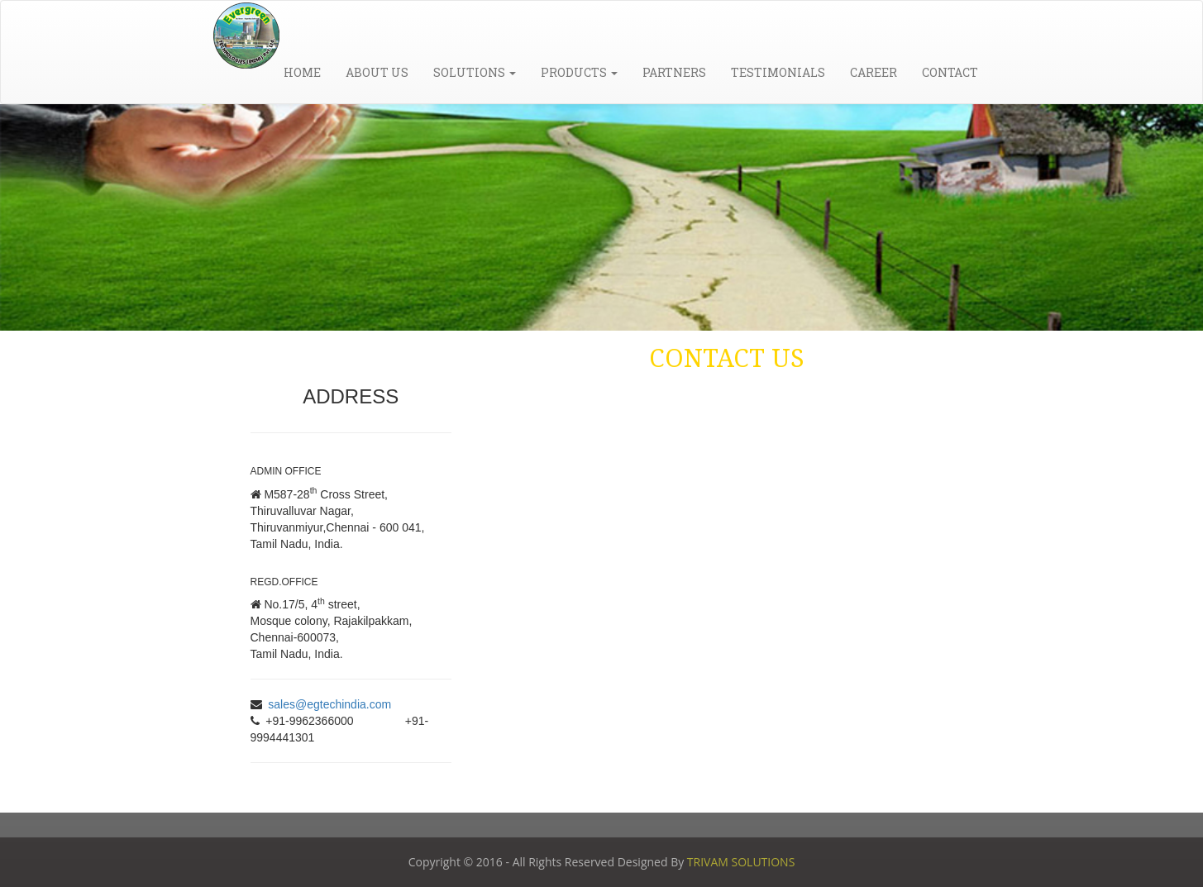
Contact (950, 72)
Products (579, 72)
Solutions (474, 72)
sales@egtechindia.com (329, 704)
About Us (377, 72)
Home (302, 72)
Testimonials (778, 72)
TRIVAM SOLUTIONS (741, 862)
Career (873, 72)
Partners (674, 72)
